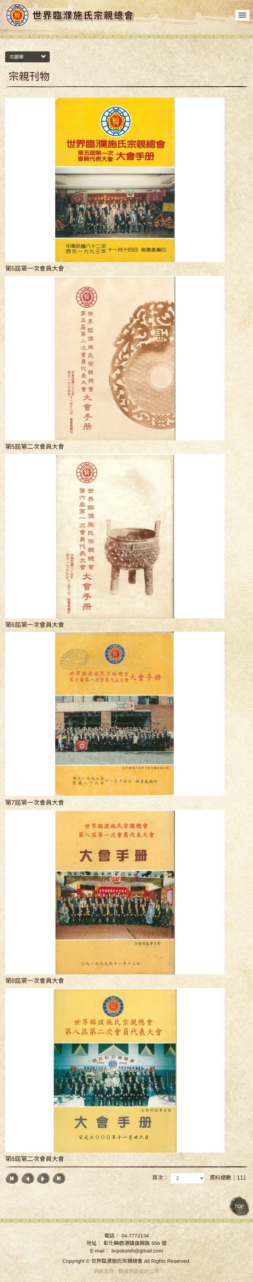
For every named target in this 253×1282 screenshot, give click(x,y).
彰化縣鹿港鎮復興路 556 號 (135, 1243)
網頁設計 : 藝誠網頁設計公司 (127, 1271)
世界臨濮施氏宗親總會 (70, 15)
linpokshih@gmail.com (137, 1251)
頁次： (160, 1178)
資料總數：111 (227, 1178)
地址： (94, 1243)
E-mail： (100, 1251)
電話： (112, 1235)
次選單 (27, 56)
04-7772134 (135, 1235)
